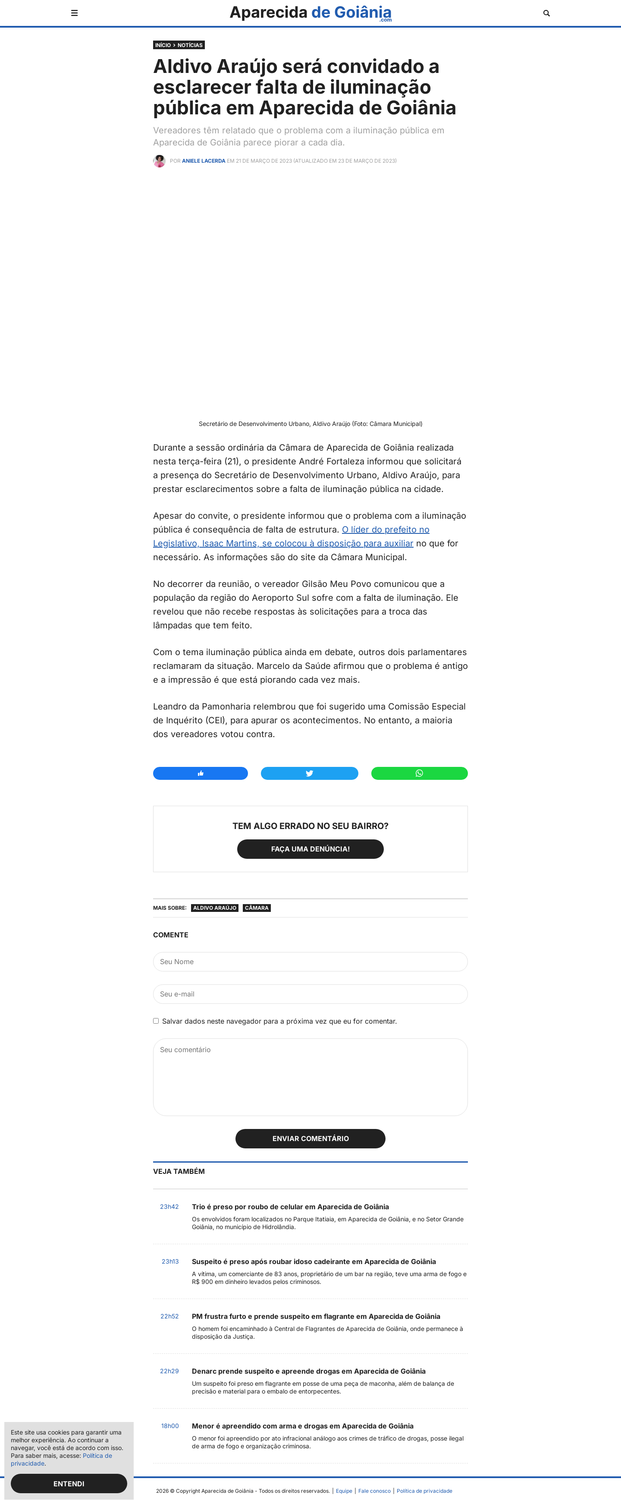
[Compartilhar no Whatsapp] (419, 773)
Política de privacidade (424, 1491)
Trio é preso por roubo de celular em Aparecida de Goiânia (290, 1206)
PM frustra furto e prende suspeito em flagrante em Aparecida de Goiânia (316, 1316)
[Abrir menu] (74, 13)
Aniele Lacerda (204, 161)
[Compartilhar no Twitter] (309, 773)
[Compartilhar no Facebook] (200, 773)
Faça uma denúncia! (310, 849)
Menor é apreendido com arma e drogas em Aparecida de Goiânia (303, 1426)
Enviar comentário (311, 1138)
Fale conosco (374, 1491)
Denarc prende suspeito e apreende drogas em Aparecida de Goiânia (309, 1371)
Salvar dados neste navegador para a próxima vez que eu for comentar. (279, 1021)
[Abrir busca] (546, 13)
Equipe (344, 1491)
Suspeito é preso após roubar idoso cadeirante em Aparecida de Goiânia (314, 1261)
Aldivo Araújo (214, 908)
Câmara (257, 908)
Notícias (190, 45)
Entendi (69, 1483)
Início (163, 45)
